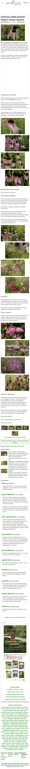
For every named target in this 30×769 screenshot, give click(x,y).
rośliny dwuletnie (10, 735)
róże (20, 738)
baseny (22, 708)
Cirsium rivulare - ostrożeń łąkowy (16, 452)
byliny (14, 446)
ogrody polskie (6, 723)
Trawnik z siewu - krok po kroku (15, 691)
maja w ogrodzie (21, 715)
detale (8, 712)
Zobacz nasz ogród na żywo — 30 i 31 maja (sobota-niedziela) (15, 441)
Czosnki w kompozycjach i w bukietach (15, 696)
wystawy (12, 745)
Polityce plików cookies (17, 766)
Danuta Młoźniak (5, 22)
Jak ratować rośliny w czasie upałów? (15, 694)
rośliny (11, 446)
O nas (2, 754)
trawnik (18, 741)
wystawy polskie (19, 745)
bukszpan (5, 710)
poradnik (8, 728)
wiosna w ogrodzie (16, 743)
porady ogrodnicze (16, 728)
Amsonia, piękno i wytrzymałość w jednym (15, 699)
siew (23, 738)
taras (10, 741)
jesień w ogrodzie (10, 713)
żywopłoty (20, 749)
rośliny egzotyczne (20, 735)
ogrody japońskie (13, 722)
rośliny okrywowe (13, 737)
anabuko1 (5, 581)
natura (4, 718)
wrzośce (8, 745)
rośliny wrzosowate (23, 737)
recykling (21, 732)
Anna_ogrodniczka (9, 517)
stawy (26, 738)
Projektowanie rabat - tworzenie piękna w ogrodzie (18, 470)
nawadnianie (10, 718)
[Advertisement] (15, 10)
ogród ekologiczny (15, 725)
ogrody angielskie (19, 720)
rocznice (26, 732)
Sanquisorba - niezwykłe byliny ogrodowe (18, 461)
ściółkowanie (9, 749)
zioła (25, 748)
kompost (20, 713)
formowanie (25, 712)
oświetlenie (10, 726)
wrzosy (3, 745)
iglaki (3, 713)
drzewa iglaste (18, 712)
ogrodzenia (21, 723)
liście (15, 715)
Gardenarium (18, 419)
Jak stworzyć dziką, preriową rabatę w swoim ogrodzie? (15, 701)
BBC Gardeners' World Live (9, 707)
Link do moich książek (6, 416)
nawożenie (23, 718)
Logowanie (25, 2)
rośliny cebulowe (19, 733)
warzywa (9, 743)
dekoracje (3, 712)
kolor (16, 713)
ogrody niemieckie (23, 722)
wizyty (23, 743)
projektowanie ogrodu (9, 730)
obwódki (3, 720)
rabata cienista (19, 730)
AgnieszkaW (6, 534)
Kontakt (3, 759)
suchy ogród (18, 740)
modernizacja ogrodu (17, 717)
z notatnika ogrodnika (13, 746)
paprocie (16, 726)
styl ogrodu (11, 740)
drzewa (12, 712)
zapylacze (5, 748)
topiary (13, 741)
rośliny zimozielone (7, 738)
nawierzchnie (17, 718)
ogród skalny (23, 725)
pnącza (3, 728)
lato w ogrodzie (9, 715)
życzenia (15, 749)
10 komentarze (21, 22)
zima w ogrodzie (20, 748)
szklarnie (24, 740)
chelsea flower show (18, 710)
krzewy (3, 715)
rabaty (7, 732)
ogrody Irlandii (10, 720)
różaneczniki (15, 738)
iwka (3, 483)
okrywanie (4, 726)
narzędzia (25, 717)
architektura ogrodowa (10, 708)
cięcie (25, 710)
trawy (22, 741)
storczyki (5, 740)
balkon (18, 708)
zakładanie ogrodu (23, 746)
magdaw (5, 569)
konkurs (25, 713)
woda (26, 743)
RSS (16, 754)
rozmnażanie (6, 733)
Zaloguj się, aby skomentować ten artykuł (15, 617)
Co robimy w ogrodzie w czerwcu (15, 689)
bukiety (27, 708)
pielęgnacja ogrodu (23, 726)
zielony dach (12, 748)
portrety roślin (20, 446)
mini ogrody (8, 717)
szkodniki (5, 741)
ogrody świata (14, 723)
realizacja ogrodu (14, 732)
